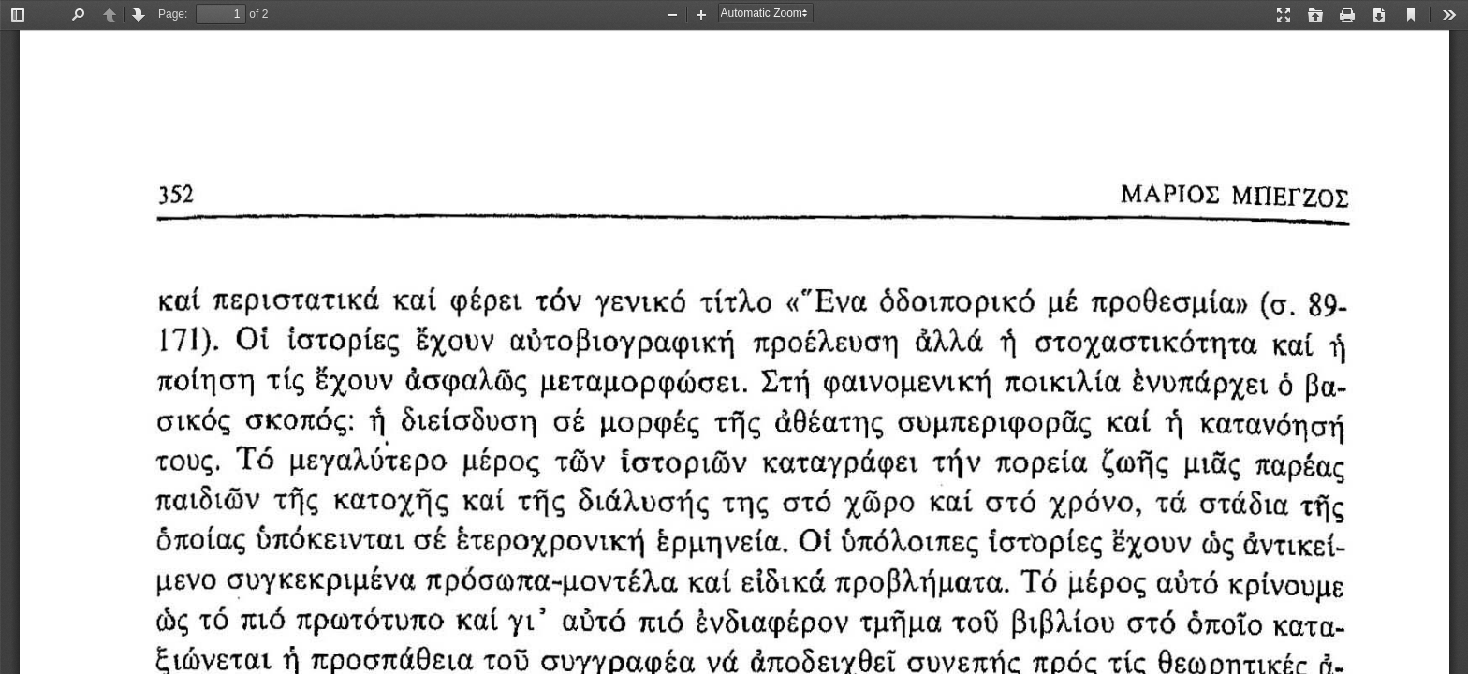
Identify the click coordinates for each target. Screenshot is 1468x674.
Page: (172, 14)
